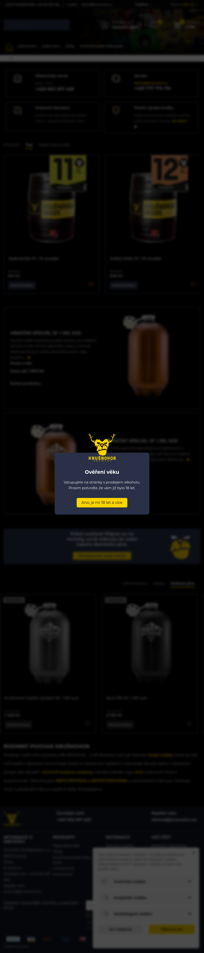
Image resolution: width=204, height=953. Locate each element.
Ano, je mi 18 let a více (101, 502)
